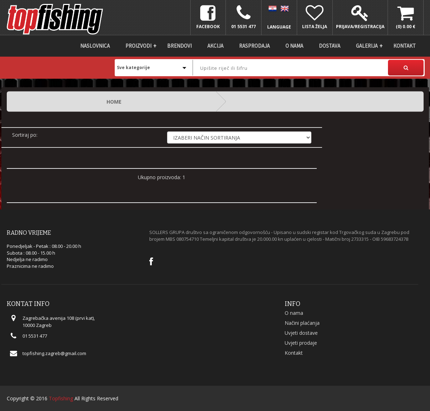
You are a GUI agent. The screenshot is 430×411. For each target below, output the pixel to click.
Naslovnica (95, 45)
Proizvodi (138, 45)
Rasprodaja (254, 45)
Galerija (367, 45)
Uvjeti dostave (301, 332)
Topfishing (61, 398)
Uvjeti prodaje (301, 342)
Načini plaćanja (302, 322)
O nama (294, 45)
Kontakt (404, 45)
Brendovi (179, 45)
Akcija (215, 45)
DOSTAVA (329, 45)
